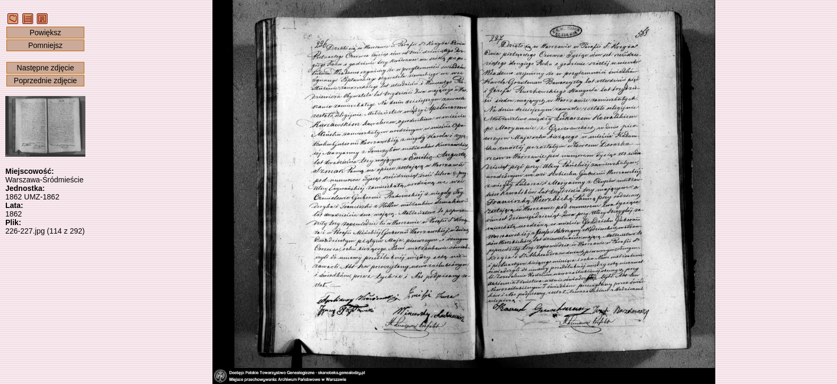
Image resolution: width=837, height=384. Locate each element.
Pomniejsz (45, 45)
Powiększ (45, 32)
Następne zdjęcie (45, 67)
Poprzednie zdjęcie (45, 80)
